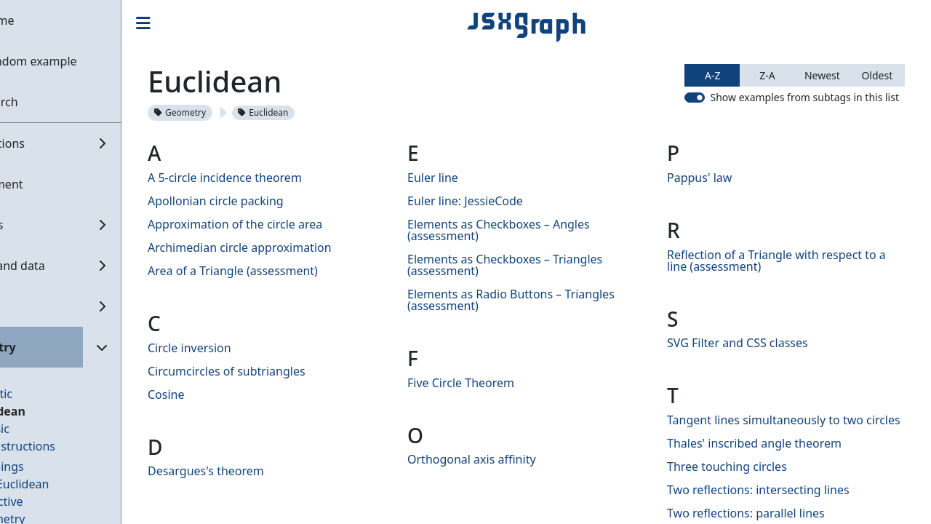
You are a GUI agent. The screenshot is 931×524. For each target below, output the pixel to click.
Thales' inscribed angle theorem (772, 455)
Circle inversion (243, 348)
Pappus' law (717, 178)
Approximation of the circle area (288, 224)
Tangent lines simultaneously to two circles (783, 426)
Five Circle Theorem (496, 383)
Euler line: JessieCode (501, 201)
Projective (50, 501)
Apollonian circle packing (269, 201)
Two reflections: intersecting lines (776, 501)
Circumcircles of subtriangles (280, 371)
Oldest (876, 75)
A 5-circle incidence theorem (278, 178)
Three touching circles (745, 478)
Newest (822, 75)
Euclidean (51, 411)
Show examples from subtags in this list (804, 97)
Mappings (50, 466)
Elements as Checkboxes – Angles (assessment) (534, 230)
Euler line (468, 178)
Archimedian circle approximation (293, 247)
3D (31, 376)
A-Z (712, 75)
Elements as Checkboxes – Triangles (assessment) (540, 265)
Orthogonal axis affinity (507, 459)
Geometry (234, 112)
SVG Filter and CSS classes (755, 343)
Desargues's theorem (259, 471)
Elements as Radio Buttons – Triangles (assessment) (546, 300)
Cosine (220, 394)
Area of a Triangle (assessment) (286, 271)
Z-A (767, 75)
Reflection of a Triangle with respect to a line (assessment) (794, 260)
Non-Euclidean (63, 484)
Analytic (44, 394)
